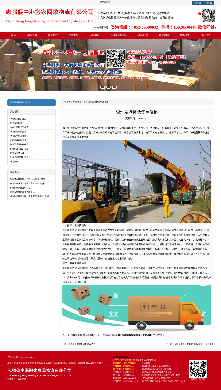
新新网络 (22, 379)
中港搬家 (94, 35)
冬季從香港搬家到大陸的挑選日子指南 (27, 179)
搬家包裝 (73, 35)
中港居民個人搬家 (18, 119)
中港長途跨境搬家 (18, 131)
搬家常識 (32, 35)
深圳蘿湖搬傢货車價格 (20, 102)
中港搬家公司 (79, 102)
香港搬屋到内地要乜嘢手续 (22, 192)
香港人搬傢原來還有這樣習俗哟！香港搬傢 (194, 344)
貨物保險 (184, 35)
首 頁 (13, 35)
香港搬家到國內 (118, 35)
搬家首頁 (11, 363)
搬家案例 (143, 35)
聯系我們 (205, 35)
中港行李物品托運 (18, 136)
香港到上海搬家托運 (19, 149)
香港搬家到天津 (17, 153)
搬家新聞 (164, 35)
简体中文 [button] (208, 3)
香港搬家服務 (16, 123)
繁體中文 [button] (197, 3)
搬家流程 (53, 35)
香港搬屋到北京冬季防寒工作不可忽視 (27, 183)
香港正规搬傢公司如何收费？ (81, 344)
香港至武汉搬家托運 (19, 144)
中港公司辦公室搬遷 (19, 127)
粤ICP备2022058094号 (123, 357)
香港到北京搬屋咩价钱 (20, 188)
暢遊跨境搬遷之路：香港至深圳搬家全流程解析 (31, 196)
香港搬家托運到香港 (19, 157)
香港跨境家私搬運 (18, 140)
